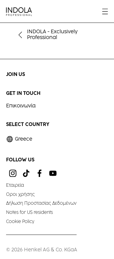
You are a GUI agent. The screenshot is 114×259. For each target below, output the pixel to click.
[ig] (12, 173)
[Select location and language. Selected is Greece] (19, 139)
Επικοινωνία (21, 106)
